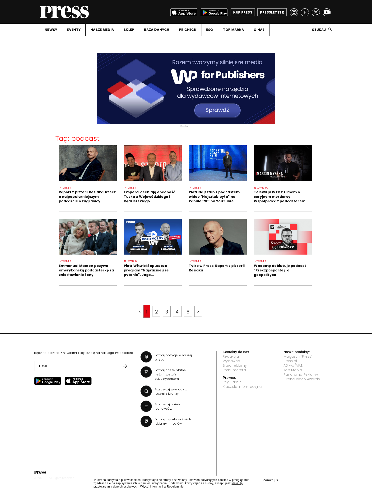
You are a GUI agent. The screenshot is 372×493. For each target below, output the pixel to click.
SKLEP (129, 29)
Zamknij (271, 480)
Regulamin (232, 382)
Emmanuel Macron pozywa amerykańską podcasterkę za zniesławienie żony (86, 270)
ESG (209, 29)
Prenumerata (234, 370)
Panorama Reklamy (301, 374)
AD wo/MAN (293, 365)
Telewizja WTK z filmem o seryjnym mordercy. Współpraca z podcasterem (279, 197)
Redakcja (231, 356)
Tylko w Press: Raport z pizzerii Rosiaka (217, 268)
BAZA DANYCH (156, 29)
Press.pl (290, 361)
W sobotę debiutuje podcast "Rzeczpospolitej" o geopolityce (280, 270)
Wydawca (231, 361)
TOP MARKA (233, 29)
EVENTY (74, 29)
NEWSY (51, 29)
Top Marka (293, 370)
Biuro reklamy (235, 365)
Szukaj (319, 29)
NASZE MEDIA (102, 29)
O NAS (259, 29)
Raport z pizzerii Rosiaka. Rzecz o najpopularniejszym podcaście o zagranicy (87, 197)
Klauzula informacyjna (242, 386)
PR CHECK (187, 29)
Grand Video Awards (302, 379)
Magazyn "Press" (298, 356)
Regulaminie (175, 486)
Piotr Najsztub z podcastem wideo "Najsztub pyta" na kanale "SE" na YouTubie (214, 197)
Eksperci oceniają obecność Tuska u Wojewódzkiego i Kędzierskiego (149, 197)
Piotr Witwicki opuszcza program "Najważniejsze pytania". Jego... (146, 270)
